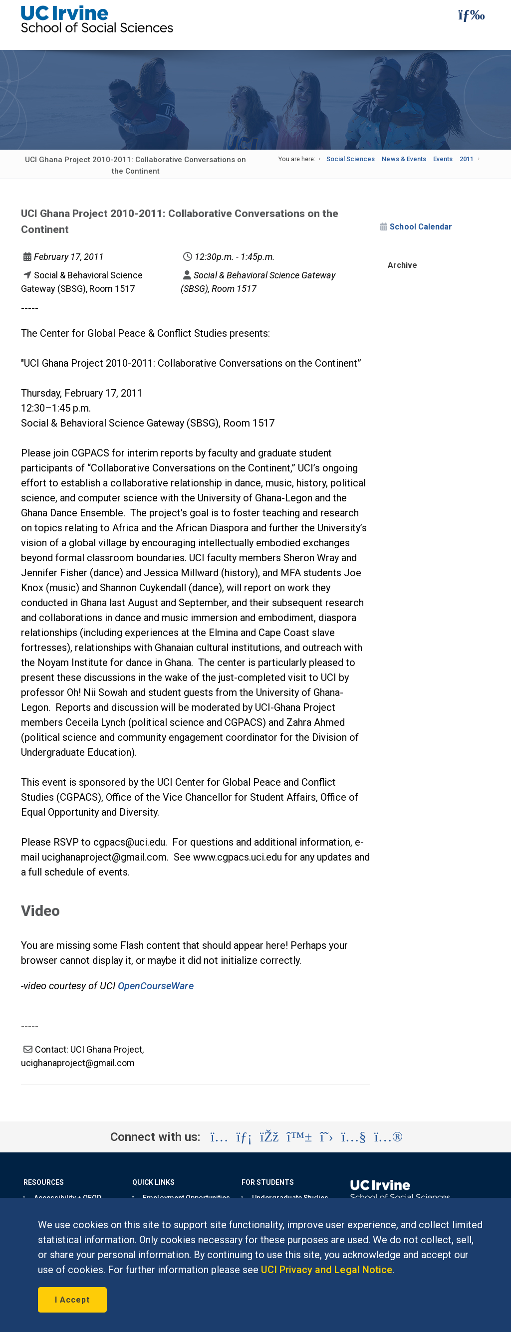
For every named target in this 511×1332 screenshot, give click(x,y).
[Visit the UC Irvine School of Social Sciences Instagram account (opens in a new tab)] (220, 1136)
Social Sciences (350, 159)
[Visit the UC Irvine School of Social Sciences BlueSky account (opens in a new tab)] (299, 1136)
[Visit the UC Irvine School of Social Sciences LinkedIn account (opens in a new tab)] (244, 1136)
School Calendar (421, 226)
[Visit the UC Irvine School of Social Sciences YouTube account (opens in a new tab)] (353, 1136)
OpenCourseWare (156, 986)
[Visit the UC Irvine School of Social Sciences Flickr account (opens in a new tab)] (388, 1136)
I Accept (72, 1300)
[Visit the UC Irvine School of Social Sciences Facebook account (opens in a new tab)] (269, 1136)
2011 (467, 159)
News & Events (404, 159)
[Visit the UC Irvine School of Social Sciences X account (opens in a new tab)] (326, 1136)
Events (443, 159)
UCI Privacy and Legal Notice (326, 1270)
